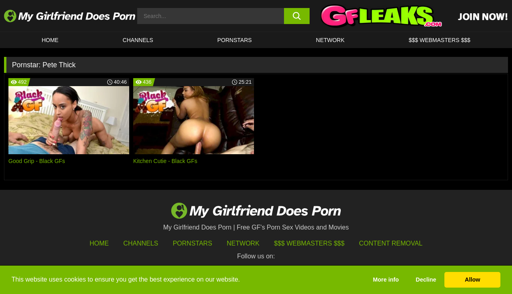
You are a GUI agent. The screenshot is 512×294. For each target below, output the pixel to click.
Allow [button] (472, 279)
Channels (140, 243)
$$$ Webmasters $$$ (309, 243)
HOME (50, 40)
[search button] (297, 16)
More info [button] (386, 279)
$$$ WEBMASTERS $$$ (439, 40)
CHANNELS (138, 40)
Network (330, 40)
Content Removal (391, 243)
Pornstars (234, 40)
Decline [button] (426, 279)
